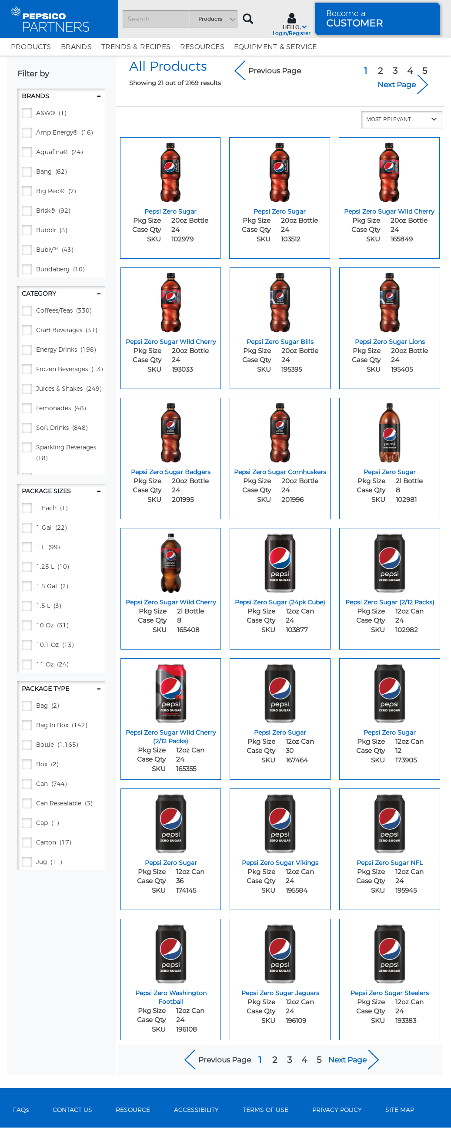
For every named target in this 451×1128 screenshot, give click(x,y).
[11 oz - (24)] (61, 665)
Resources (202, 46)
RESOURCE (133, 1110)
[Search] (180, 19)
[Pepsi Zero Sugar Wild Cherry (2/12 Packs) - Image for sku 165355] (171, 691)
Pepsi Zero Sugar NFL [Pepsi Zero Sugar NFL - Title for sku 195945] (390, 863)
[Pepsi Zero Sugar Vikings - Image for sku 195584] (280, 821)
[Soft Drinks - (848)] (61, 428)
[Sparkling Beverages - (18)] (61, 453)
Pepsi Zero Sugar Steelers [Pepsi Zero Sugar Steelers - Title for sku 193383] (390, 993)
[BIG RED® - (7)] (61, 191)
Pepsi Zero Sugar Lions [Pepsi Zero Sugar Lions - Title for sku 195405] (390, 342)
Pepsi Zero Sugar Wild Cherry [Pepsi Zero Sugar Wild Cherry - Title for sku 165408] (171, 602)
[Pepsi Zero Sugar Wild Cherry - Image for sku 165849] (389, 170)
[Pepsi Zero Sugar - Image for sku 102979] (170, 170)
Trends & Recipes (135, 46)
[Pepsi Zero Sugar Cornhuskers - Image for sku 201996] (280, 430)
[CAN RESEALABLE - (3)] (61, 804)
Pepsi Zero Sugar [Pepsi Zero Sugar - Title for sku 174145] (171, 863)
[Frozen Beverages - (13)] (61, 369)
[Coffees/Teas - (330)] (61, 311)
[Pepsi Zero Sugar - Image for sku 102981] (390, 430)
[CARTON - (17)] (61, 843)
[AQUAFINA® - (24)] (61, 152)
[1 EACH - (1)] (61, 508)
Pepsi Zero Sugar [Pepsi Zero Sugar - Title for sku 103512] (280, 211)
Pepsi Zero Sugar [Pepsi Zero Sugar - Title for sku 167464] (280, 732)
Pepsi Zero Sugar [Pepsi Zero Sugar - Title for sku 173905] (390, 732)
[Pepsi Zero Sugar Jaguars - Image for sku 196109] (280, 951)
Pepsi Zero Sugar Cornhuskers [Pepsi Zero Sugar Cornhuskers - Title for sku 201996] (280, 472)
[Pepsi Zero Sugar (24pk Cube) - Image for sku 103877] (280, 561)
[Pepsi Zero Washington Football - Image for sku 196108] (171, 951)
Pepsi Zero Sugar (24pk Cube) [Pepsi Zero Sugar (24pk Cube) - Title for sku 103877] (280, 602)
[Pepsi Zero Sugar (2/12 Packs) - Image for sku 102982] (390, 561)
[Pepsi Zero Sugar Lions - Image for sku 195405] (390, 300)
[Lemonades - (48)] (61, 409)
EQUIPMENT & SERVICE (275, 46)
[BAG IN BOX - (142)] (61, 726)
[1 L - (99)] (61, 547)
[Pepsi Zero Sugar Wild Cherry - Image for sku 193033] (171, 300)
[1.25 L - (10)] (61, 567)
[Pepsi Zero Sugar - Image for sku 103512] (280, 170)
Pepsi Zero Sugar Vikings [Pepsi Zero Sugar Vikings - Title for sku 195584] (280, 863)
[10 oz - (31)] (61, 626)
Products (31, 46)
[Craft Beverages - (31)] (61, 330)
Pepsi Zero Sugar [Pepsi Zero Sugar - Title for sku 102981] (390, 472)
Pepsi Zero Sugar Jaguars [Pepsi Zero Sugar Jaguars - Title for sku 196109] (280, 993)
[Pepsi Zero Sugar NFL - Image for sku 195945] (390, 821)
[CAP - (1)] (61, 823)
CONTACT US (72, 1110)
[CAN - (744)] (61, 784)
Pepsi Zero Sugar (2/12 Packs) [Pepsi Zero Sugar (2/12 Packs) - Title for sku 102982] (389, 602)
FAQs (21, 1110)
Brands (76, 46)
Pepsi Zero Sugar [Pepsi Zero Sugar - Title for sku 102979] (170, 211)
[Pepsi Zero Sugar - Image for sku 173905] (390, 691)
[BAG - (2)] (61, 706)
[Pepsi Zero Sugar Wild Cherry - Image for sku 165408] (171, 561)
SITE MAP (399, 1110)
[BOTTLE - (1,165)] (61, 745)
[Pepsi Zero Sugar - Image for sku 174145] (171, 821)
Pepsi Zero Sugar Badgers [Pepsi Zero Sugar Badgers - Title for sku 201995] (170, 472)
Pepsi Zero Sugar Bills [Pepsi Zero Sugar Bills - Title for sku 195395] (280, 342)
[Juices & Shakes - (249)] (61, 389)
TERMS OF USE (265, 1110)
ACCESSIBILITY (196, 1110)
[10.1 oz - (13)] (61, 645)
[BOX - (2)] (61, 765)
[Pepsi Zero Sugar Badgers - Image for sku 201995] (171, 430)
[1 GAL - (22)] (61, 528)
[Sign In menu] (292, 23)
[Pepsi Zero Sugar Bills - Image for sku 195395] (280, 300)
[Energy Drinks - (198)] (61, 350)
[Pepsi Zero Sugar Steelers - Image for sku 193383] (390, 951)
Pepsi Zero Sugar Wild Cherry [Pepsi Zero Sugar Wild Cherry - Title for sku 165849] (389, 211)
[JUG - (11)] (61, 862)
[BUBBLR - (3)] (61, 231)
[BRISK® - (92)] (61, 211)
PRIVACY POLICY (337, 1110)
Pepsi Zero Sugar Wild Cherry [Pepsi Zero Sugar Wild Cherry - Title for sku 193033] (171, 342)
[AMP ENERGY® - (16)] (61, 133)
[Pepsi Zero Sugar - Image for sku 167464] (280, 691)
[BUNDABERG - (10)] (61, 270)
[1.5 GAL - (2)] (61, 587)
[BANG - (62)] (61, 172)
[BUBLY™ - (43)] (61, 250)
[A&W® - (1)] (61, 113)
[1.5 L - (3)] (61, 606)
